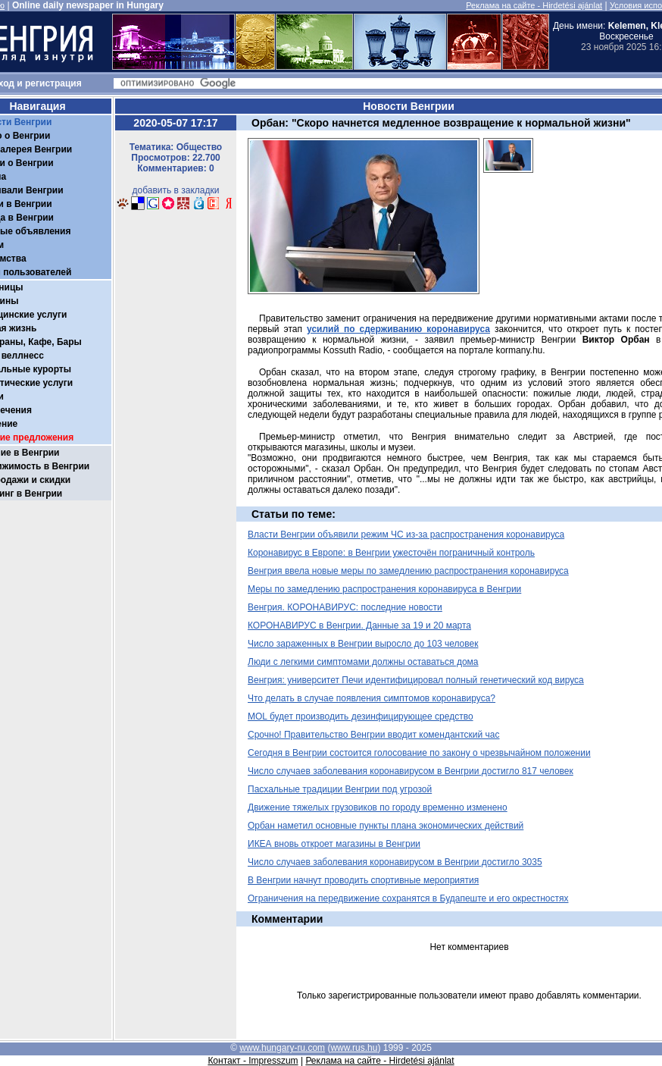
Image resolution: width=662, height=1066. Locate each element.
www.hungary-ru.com (282, 1047)
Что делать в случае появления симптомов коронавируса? (371, 698)
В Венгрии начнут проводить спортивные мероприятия (363, 880)
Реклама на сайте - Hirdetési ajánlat (534, 5)
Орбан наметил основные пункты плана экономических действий (385, 825)
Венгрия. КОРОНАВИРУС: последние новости (345, 607)
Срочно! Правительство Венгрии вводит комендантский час (374, 734)
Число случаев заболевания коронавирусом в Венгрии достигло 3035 (395, 862)
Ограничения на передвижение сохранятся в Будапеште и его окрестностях (408, 898)
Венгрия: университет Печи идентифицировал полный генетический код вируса (416, 680)
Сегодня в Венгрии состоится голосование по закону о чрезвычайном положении (419, 753)
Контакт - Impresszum (253, 1060)
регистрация (53, 83)
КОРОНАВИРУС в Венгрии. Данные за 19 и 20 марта (359, 625)
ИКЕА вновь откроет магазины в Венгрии (334, 844)
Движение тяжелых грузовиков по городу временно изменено (377, 807)
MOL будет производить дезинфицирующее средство (360, 716)
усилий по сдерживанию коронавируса (398, 329)
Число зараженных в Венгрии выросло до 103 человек (363, 643)
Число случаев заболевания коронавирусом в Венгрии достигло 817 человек (410, 771)
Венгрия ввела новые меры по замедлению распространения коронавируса (408, 571)
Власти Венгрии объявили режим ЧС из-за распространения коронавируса (406, 534)
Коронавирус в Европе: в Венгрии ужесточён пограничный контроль (391, 552)
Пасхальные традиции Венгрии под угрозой (340, 789)
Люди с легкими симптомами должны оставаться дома (363, 662)
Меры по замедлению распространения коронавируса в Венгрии (384, 589)
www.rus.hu (353, 1047)
